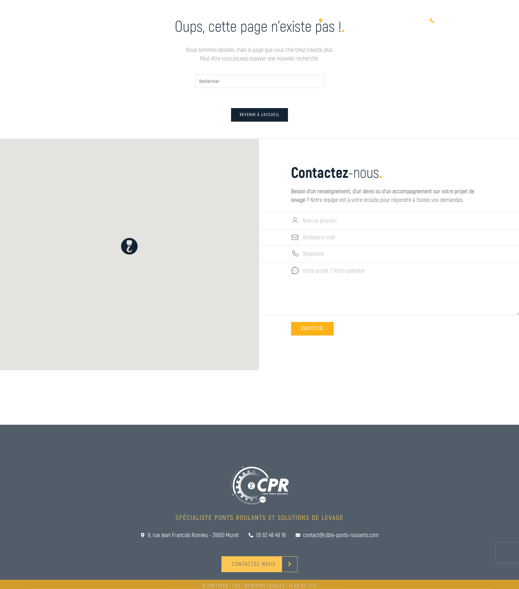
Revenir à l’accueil (260, 114)
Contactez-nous (456, 27)
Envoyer (321, 328)
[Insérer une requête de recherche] (259, 81)
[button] (120, 246)
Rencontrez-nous (396, 27)
